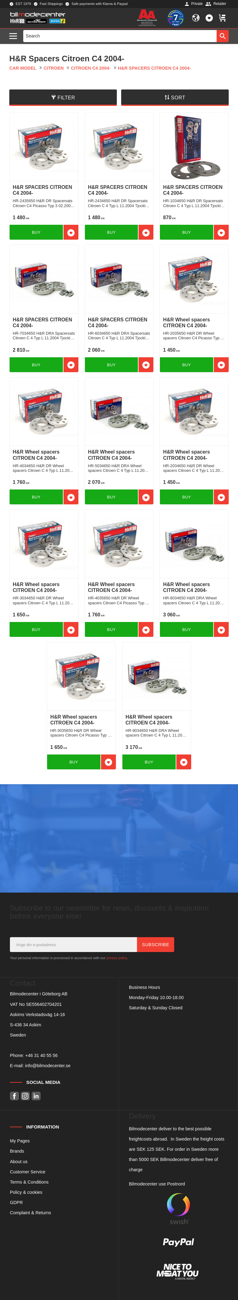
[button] (14, 36)
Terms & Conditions (29, 1182)
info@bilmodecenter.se (48, 1065)
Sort (178, 97)
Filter (66, 97)
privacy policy (116, 958)
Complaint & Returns (30, 1212)
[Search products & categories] (120, 36)
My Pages (20, 1140)
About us (19, 1161)
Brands (17, 1151)
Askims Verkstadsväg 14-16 (37, 1014)
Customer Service (27, 1171)
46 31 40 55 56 (43, 1055)
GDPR (16, 1202)
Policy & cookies (26, 1192)
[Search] (223, 36)
